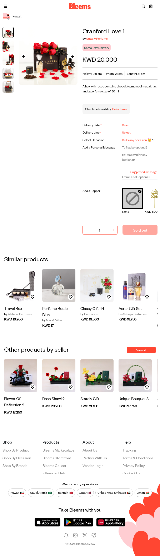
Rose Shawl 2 (53, 398)
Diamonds (89, 313)
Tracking (129, 449)
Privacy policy (133, 465)
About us (89, 449)
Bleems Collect (54, 465)
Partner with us (94, 457)
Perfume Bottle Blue (55, 311)
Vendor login (92, 465)
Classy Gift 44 (92, 308)
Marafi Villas (52, 320)
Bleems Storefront (56, 457)
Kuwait (17, 492)
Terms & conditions (137, 457)
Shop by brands (14, 465)
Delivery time (91, 132)
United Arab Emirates (114, 492)
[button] (5, 6)
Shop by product (15, 449)
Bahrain (65, 492)
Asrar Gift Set (130, 308)
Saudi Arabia (41, 492)
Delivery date (92, 125)
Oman (143, 492)
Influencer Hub (53, 472)
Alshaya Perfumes (18, 313)
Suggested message (144, 171)
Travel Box (13, 308)
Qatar (85, 492)
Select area (120, 109)
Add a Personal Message (98, 147)
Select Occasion (93, 139)
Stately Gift (89, 398)
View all (141, 350)
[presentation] (23, 56)
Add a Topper (91, 190)
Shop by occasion (16, 457)
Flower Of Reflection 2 (14, 401)
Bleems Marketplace (58, 449)
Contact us (131, 472)
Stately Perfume (97, 38)
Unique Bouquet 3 (134, 398)
